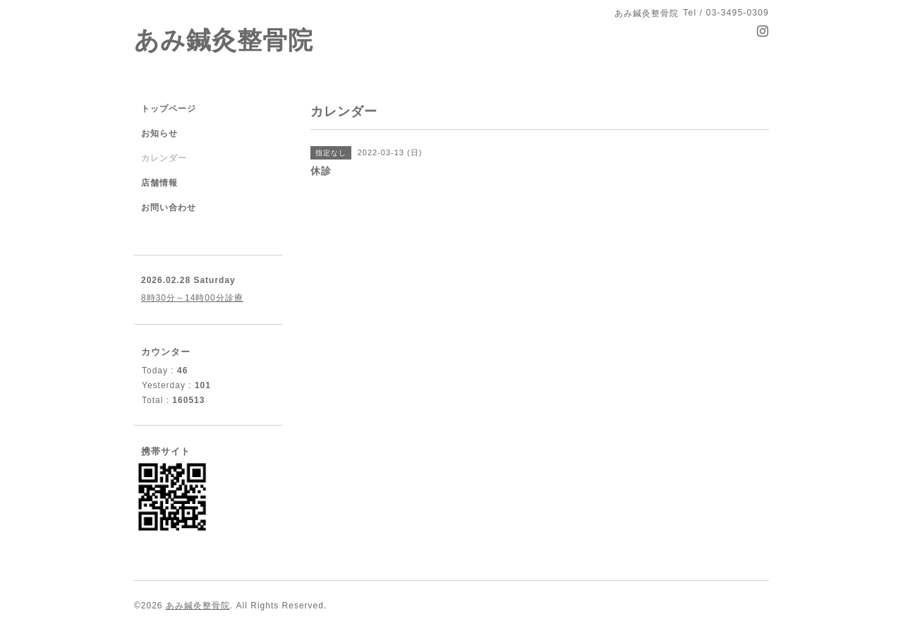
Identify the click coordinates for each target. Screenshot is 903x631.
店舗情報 (159, 183)
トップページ (168, 109)
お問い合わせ (168, 207)
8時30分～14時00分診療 (192, 298)
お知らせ (159, 133)
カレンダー (164, 158)
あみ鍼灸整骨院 (223, 40)
